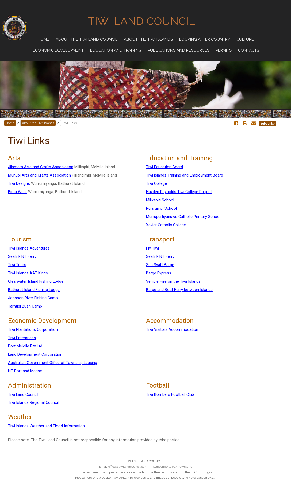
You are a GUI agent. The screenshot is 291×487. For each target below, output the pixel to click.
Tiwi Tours (17, 264)
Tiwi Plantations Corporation (33, 329)
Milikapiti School (160, 200)
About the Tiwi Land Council (86, 39)
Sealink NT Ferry (22, 256)
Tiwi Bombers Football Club (170, 394)
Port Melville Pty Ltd (25, 346)
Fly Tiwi (152, 248)
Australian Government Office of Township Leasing (52, 362)
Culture (245, 39)
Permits (224, 50)
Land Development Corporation (35, 354)
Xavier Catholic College (166, 225)
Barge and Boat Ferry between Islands (179, 289)
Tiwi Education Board (164, 166)
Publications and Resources (178, 50)
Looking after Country (204, 39)
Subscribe (267, 123)
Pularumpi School (161, 208)
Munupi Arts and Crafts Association (39, 175)
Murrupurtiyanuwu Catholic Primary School (183, 216)
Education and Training (115, 50)
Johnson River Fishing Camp (33, 298)
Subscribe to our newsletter (173, 467)
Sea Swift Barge (160, 264)
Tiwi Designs (19, 183)
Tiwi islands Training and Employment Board (184, 175)
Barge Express (158, 273)
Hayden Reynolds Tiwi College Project (179, 191)
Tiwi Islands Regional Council (33, 402)
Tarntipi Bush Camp (25, 306)
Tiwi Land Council (23, 394)
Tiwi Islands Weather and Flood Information (46, 426)
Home (43, 39)
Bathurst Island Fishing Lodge (34, 289)
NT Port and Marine (25, 371)
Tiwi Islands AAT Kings (28, 273)
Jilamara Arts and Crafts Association (40, 166)
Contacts (248, 50)
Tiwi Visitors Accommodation (172, 329)
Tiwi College (156, 183)
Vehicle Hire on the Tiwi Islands (173, 281)
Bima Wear (17, 191)
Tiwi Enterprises (22, 337)
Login (208, 472)
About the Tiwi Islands (148, 39)
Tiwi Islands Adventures (29, 248)
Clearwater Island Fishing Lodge (35, 281)
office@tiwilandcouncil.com (127, 467)
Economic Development (58, 50)
